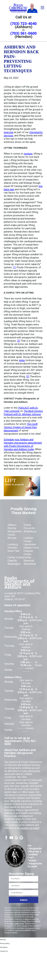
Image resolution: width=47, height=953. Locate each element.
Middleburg (30, 531)
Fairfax (27, 557)
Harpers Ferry (31, 547)
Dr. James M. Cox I (32, 928)
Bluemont (29, 560)
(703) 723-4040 (23, 23)
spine (22, 360)
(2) (18, 340)
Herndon (12, 547)
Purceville (29, 528)
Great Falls (13, 550)
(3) (27, 376)
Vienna (27, 524)
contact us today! (29, 828)
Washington (14, 563)
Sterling (12, 528)
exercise (8, 132)
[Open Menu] (42, 8)
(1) (14, 267)
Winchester (30, 563)
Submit (23, 900)
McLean (12, 537)
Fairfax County (15, 557)
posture (28, 153)
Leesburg (13, 544)
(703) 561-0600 (23, 33)
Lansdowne (30, 544)
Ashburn (12, 524)
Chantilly (12, 560)
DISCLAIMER (15, 924)
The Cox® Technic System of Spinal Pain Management (21, 427)
